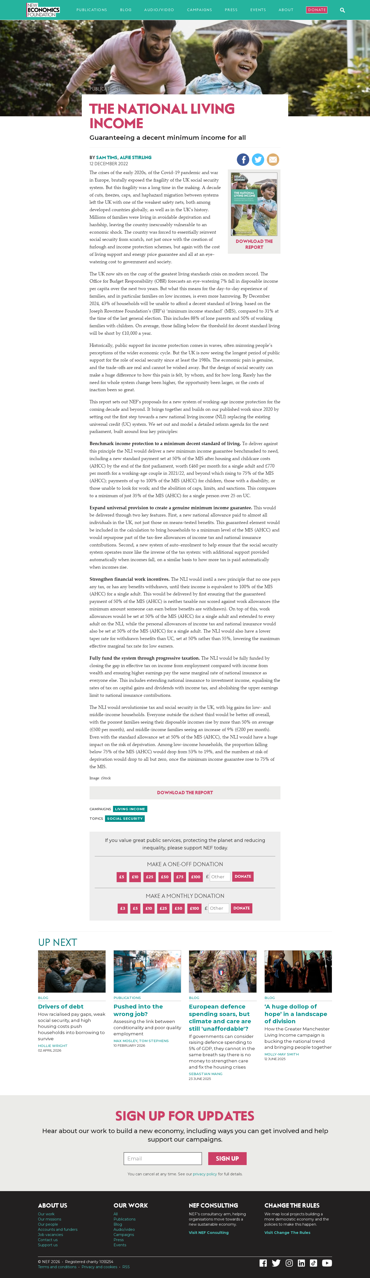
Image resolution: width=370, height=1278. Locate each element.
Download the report (185, 792)
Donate (317, 10)
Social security (125, 818)
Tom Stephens (154, 1041)
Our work (46, 1214)
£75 (179, 877)
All (116, 1214)
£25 (149, 877)
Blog (126, 10)
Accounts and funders (57, 1229)
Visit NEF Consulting (209, 1232)
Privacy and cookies (99, 1267)
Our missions (49, 1219)
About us (52, 1205)
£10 (135, 877)
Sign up (227, 1158)
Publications (91, 10)
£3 (122, 908)
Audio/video (159, 10)
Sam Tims (106, 157)
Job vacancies (50, 1234)
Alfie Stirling (135, 157)
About (286, 10)
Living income (130, 809)
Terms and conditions (57, 1267)
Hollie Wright (53, 1046)
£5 (121, 877)
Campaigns (199, 10)
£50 (164, 877)
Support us (48, 1245)
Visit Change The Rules (287, 1232)
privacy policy (205, 1174)
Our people (48, 1224)
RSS (126, 1267)
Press (231, 10)
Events (258, 10)
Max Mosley (125, 1041)
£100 (195, 877)
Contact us (48, 1240)
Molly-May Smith (281, 1054)
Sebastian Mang (205, 1074)
